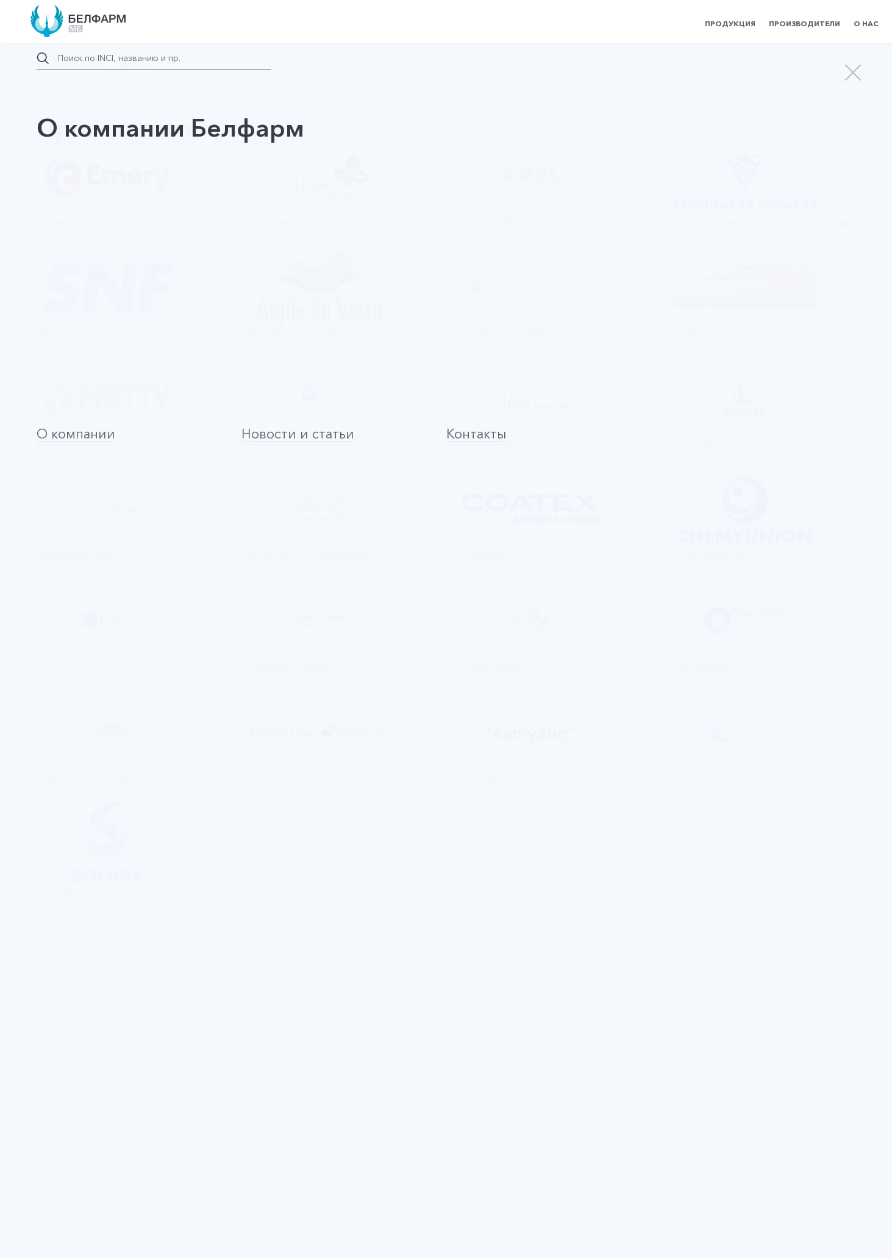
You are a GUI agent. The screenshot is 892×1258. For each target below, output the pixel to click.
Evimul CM (72, 457)
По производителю (256, 396)
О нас (866, 23)
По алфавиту (158, 396)
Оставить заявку (164, 800)
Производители (804, 23)
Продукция (730, 23)
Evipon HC (72, 542)
